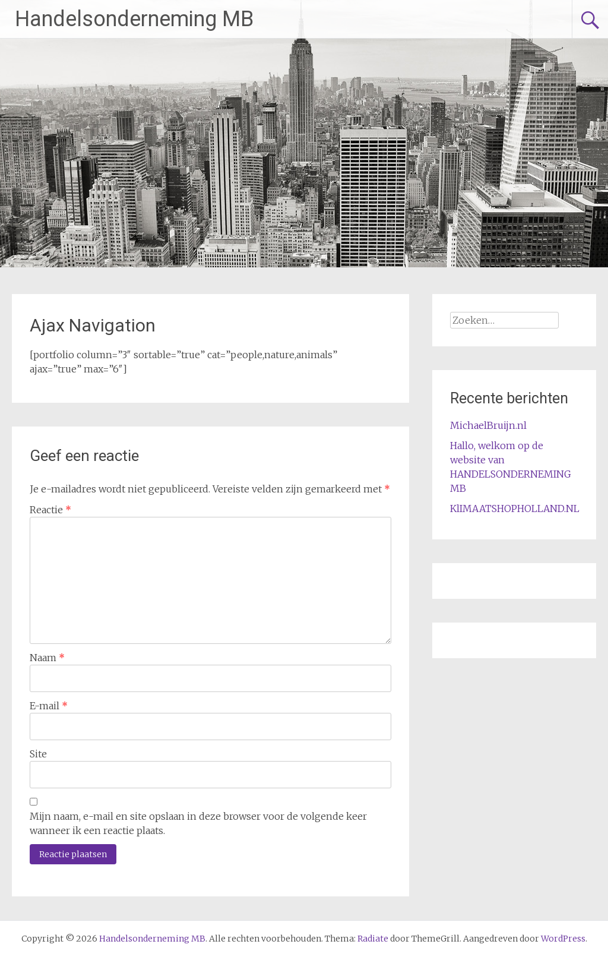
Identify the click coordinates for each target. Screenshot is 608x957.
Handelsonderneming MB (134, 19)
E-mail (49, 706)
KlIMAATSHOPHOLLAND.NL (515, 508)
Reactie (50, 510)
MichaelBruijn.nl (488, 425)
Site (38, 754)
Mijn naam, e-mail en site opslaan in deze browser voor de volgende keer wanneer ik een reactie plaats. (198, 823)
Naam (47, 658)
